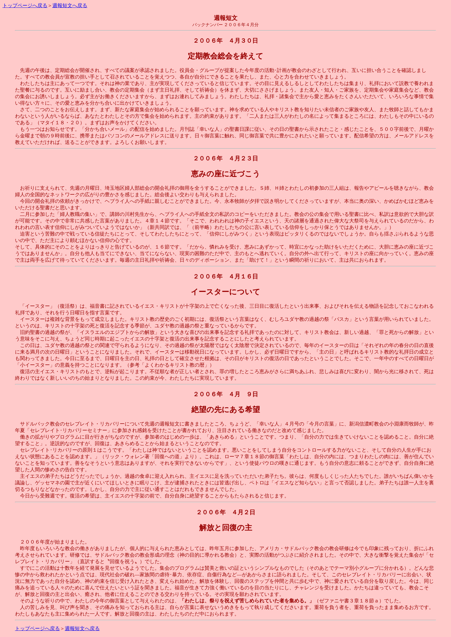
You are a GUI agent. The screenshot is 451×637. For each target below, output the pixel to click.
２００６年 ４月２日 (225, 512)
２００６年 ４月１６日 (225, 276)
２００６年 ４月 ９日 (225, 394)
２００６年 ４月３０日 (225, 40)
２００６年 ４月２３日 (225, 158)
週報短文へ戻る (69, 5)
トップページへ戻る (24, 5)
